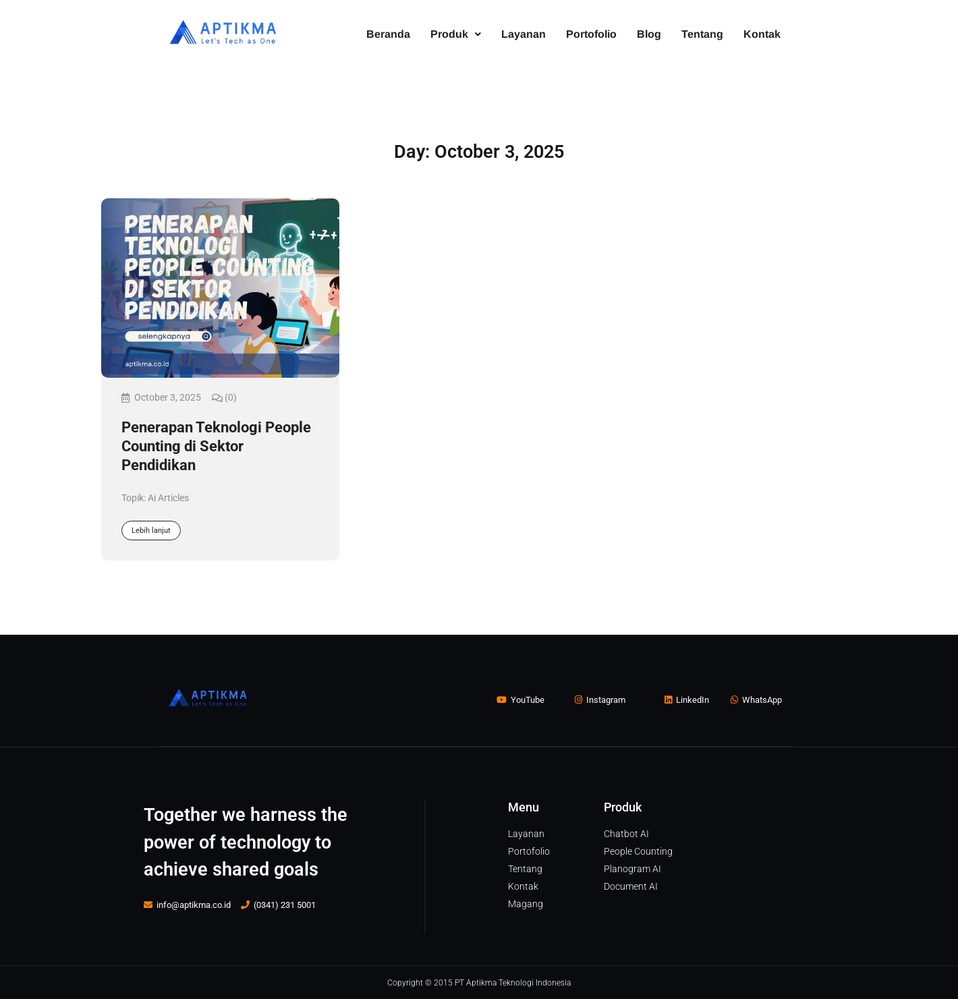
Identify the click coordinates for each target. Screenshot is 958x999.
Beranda (388, 34)
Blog (649, 34)
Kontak (762, 34)
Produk (455, 34)
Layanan (523, 34)
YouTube (520, 700)
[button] (455, 34)
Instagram (600, 700)
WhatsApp (756, 700)
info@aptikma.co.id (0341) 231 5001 (230, 904)
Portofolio (591, 34)
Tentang (702, 34)
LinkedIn (687, 700)
